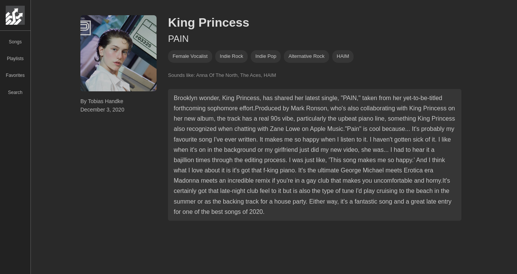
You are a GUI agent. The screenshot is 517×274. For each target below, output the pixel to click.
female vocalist (190, 56)
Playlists (15, 58)
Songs (15, 42)
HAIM (343, 56)
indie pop (265, 56)
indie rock (231, 56)
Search (15, 92)
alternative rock (306, 56)
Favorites (15, 75)
